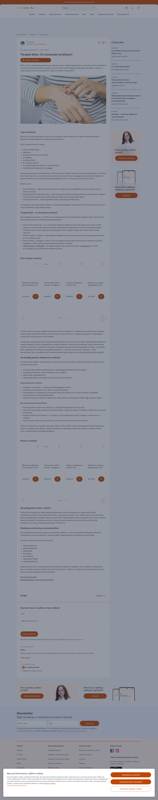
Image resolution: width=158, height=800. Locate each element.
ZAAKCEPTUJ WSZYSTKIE (131, 775)
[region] (79, 783)
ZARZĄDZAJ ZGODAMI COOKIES (131, 789)
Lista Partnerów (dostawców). (17, 786)
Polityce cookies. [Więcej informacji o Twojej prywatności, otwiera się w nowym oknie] (50, 783)
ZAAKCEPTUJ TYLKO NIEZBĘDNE (130, 782)
